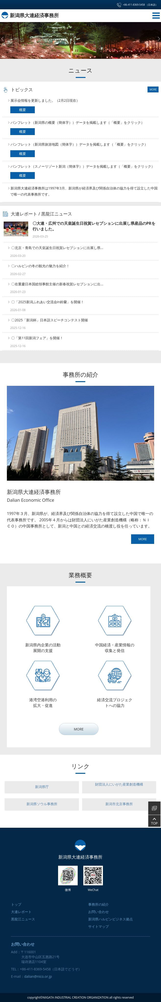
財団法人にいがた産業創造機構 (119, 784)
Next (158, 38)
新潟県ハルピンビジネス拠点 (110, 919)
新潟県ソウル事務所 (41, 804)
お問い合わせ (98, 911)
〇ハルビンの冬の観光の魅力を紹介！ (40, 265)
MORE (153, 89)
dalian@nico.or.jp (38, 976)
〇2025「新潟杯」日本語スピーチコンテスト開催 (49, 319)
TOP (154, 821)
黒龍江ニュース (56, 214)
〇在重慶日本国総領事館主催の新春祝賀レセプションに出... (57, 283)
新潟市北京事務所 (119, 804)
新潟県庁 (42, 786)
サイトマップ (98, 926)
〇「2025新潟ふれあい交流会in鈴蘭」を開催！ (47, 302)
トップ (16, 904)
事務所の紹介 (98, 904)
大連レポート (24, 214)
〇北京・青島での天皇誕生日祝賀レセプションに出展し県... (57, 247)
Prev (2, 38)
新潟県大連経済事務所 (30, 15)
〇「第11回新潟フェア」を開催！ (37, 338)
